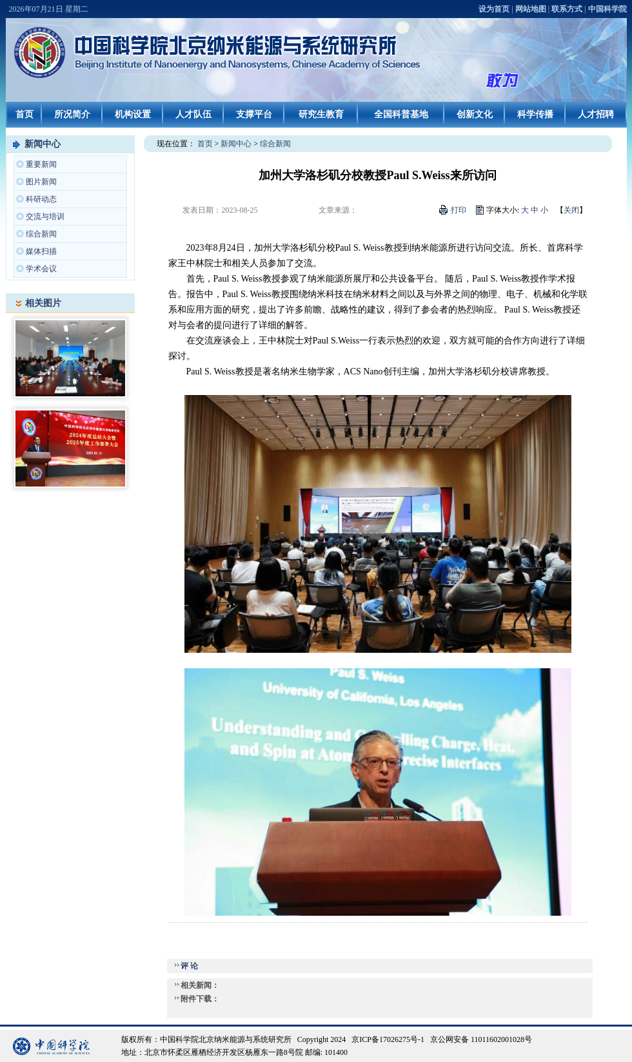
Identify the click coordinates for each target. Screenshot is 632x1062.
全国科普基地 (401, 114)
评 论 (189, 965)
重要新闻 (41, 164)
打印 (458, 210)
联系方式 (566, 9)
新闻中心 (43, 144)
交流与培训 (45, 216)
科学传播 (535, 114)
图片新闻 (41, 181)
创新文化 (475, 114)
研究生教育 (321, 114)
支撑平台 (254, 114)
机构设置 (133, 114)
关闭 (571, 210)
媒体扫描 (41, 251)
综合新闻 (41, 233)
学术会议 (41, 268)
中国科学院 (607, 9)
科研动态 (41, 199)
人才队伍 (193, 114)
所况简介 (72, 114)
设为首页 (494, 9)
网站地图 (530, 9)
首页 (24, 114)
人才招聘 (596, 114)
